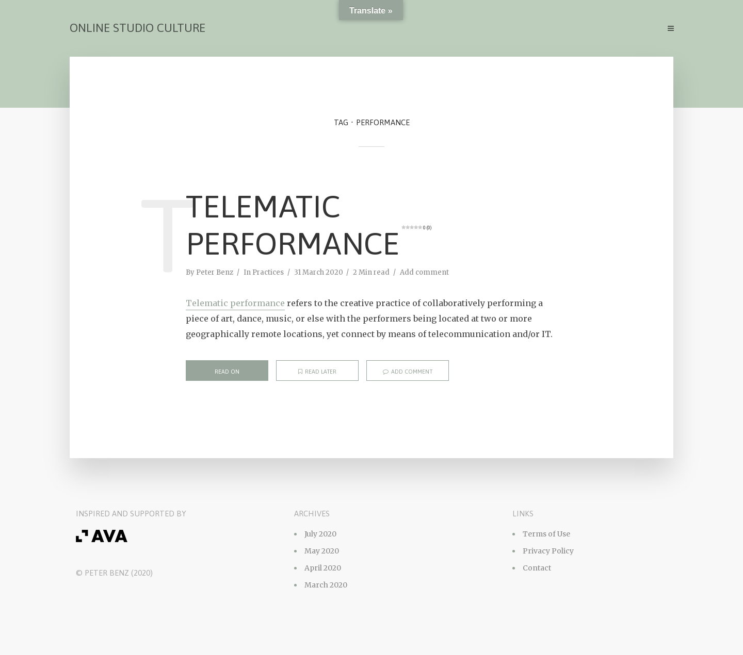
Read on (227, 371)
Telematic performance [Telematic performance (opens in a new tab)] (235, 303)
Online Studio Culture (137, 28)
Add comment (424, 272)
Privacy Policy (548, 551)
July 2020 (320, 534)
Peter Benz (214, 272)
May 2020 (321, 551)
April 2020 (322, 568)
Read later (317, 371)
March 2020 (325, 585)
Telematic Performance (308, 225)
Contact (537, 568)
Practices (268, 272)
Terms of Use (546, 534)
